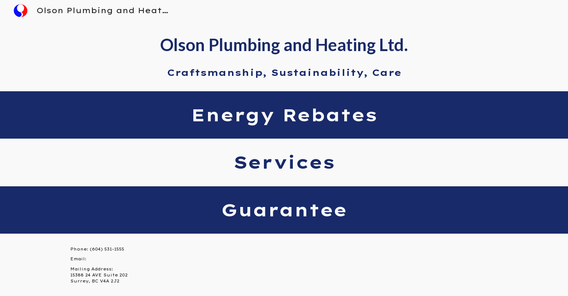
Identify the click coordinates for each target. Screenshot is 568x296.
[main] (283, 56)
